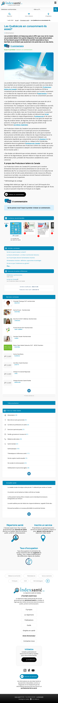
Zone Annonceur (29, 636)
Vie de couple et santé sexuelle (17, 458)
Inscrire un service (30, 676)
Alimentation (9, 33)
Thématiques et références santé (18, 453)
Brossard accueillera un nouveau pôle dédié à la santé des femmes (26, 508)
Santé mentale (13, 444)
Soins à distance (29, 15)
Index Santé (17, 697)
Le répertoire (29, 615)
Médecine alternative (15, 439)
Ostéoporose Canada (32, 143)
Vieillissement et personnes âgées (18, 468)
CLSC (25, 581)
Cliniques (14, 581)
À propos (29, 610)
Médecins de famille (14, 576)
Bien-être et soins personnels (17, 420)
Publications (29, 620)
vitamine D (43, 139)
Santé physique (13, 448)
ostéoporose (39, 116)
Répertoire (9, 15)
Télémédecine (31, 576)
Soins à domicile (47, 576)
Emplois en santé (29, 630)
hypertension (42, 93)
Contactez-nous (29, 641)
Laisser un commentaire (16, 194)
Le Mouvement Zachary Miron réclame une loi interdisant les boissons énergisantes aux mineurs (27, 497)
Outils (29, 625)
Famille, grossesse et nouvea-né (18, 434)
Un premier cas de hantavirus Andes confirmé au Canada (24, 492)
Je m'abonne (30, 660)
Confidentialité (39, 697)
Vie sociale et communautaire (17, 463)
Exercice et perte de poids (16, 429)
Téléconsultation (13, 403)
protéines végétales (21, 125)
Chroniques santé (24, 20)
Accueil (17, 20)
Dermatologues (38, 581)
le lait (47, 114)
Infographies (48, 15)
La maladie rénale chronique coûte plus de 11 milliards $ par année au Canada (30, 487)
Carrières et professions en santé (18, 425)
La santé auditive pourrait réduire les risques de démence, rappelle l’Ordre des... (30, 503)
